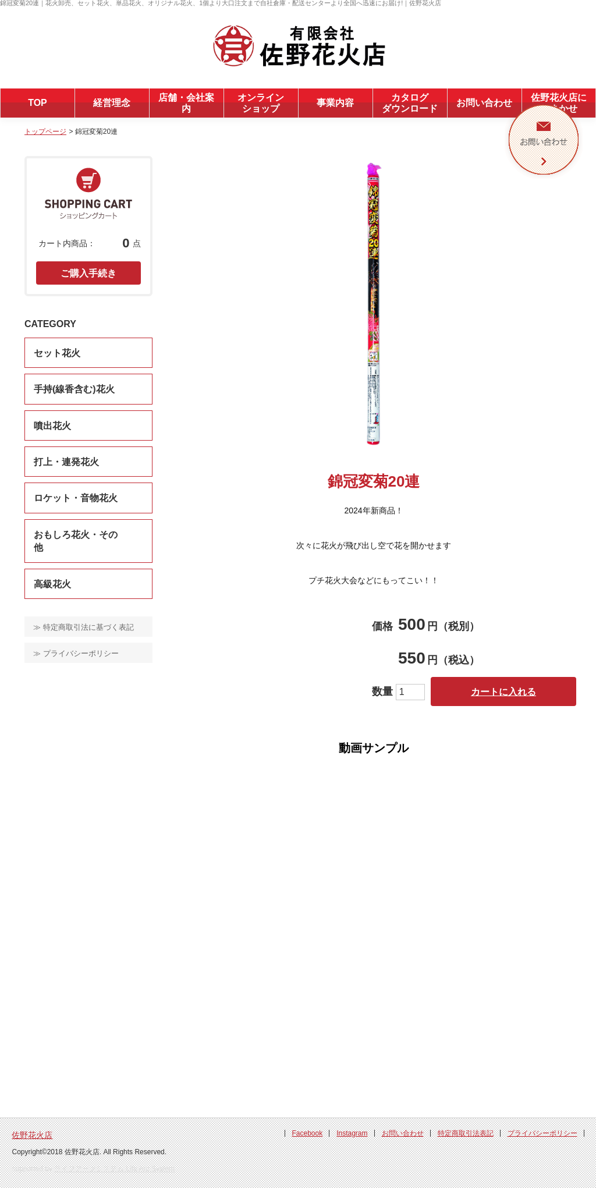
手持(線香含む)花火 (74, 389)
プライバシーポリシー (542, 1133)
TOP (37, 103)
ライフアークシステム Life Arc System (114, 1169)
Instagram (351, 1133)
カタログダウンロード (410, 103)
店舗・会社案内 (186, 103)
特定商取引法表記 (466, 1133)
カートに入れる (503, 692)
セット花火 (57, 353)
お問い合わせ (484, 103)
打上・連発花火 (66, 462)
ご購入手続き (88, 273)
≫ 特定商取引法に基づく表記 (83, 627)
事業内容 (335, 103)
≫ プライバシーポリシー (76, 653)
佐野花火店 (32, 1135)
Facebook (307, 1133)
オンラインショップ (260, 103)
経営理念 (111, 103)
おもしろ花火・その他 (76, 541)
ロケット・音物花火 (76, 498)
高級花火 (52, 584)
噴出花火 (52, 426)
